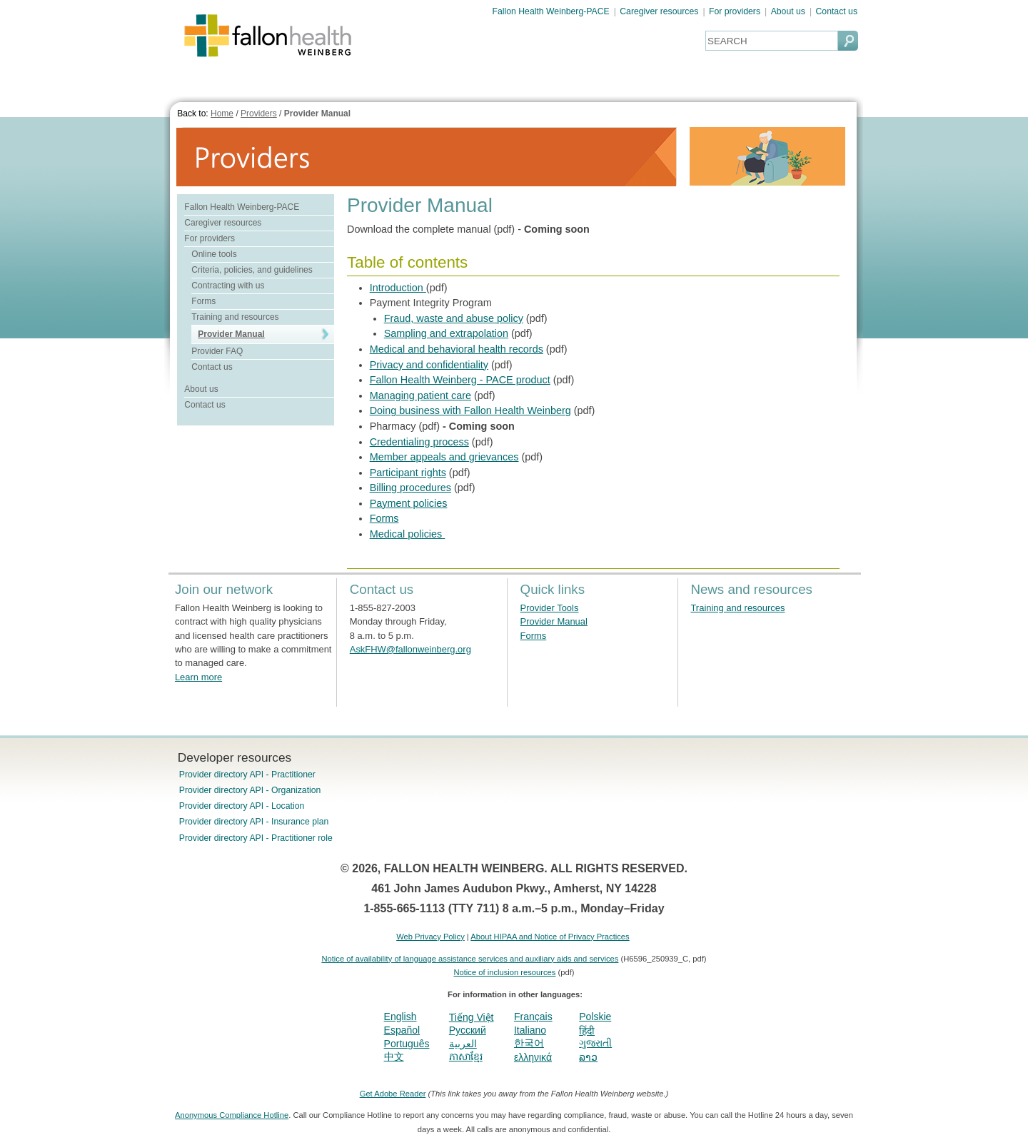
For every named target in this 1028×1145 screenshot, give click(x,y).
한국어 (529, 1043)
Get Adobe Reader (393, 1093)
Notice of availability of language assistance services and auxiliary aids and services (469, 958)
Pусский (467, 1030)
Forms (203, 301)
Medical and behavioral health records (456, 349)
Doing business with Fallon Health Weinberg (470, 410)
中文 (394, 1056)
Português (407, 1043)
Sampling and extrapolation (446, 333)
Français (533, 1016)
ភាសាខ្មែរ (466, 1056)
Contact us (836, 11)
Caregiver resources (659, 11)
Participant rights (408, 472)
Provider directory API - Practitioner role (256, 838)
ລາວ (588, 1057)
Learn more (198, 677)
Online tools (213, 254)
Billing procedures (410, 487)
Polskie (595, 1016)
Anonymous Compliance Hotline (231, 1115)
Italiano (530, 1030)
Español (402, 1030)
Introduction (398, 287)
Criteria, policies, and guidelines (251, 270)
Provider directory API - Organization (250, 790)
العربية (463, 1043)
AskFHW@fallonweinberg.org (410, 649)
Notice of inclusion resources (504, 972)
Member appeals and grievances (444, 457)
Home (222, 113)
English (400, 1016)
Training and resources (234, 317)
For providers (734, 11)
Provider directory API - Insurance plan (253, 822)
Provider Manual (317, 113)
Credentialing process (419, 442)
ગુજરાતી (595, 1043)
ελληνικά (533, 1057)
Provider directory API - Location (241, 806)
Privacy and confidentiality (429, 364)
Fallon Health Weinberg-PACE (551, 11)
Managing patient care (420, 395)
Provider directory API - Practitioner (247, 775)
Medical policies (407, 534)
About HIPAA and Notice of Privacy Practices (549, 936)
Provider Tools (549, 607)
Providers (259, 113)
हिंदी (587, 1030)
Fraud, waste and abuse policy (453, 318)
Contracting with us (227, 286)
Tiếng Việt (471, 1017)
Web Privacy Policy (430, 936)
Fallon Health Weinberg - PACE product (460, 379)
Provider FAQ (217, 351)
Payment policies (409, 503)
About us (788, 11)
